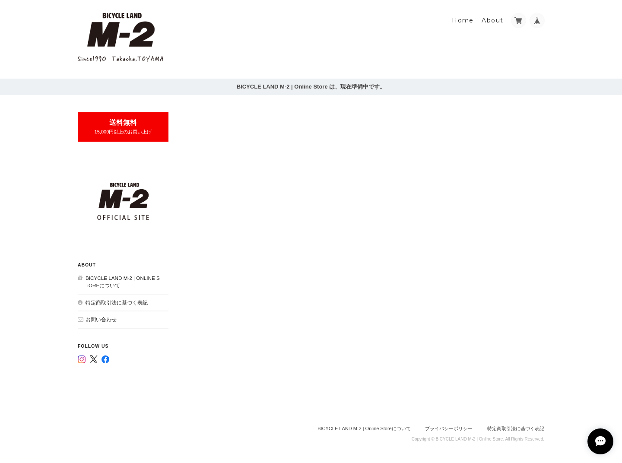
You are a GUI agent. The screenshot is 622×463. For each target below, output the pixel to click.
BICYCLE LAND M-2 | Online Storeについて (123, 282)
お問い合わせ (101, 319)
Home (463, 20)
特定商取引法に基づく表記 (117, 302)
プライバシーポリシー (449, 428)
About (492, 20)
